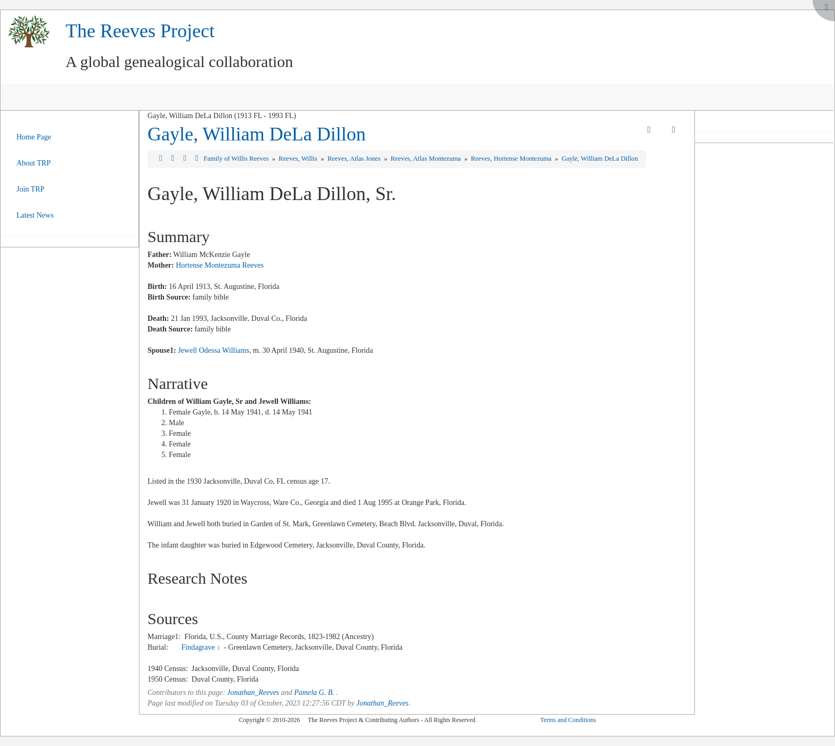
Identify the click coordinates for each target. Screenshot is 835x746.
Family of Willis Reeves (236, 158)
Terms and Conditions (568, 720)
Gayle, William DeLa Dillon (257, 134)
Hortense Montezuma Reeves (220, 265)
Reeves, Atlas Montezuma (427, 158)
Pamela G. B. (314, 693)
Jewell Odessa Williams (213, 350)
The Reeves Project (140, 31)
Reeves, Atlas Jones (355, 158)
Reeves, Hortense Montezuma (512, 158)
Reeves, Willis (299, 158)
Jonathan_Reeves (253, 693)
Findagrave (198, 647)
